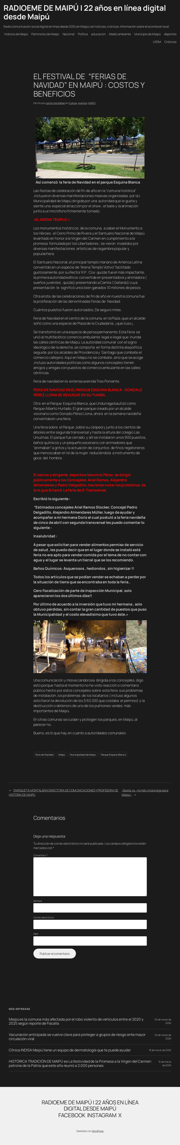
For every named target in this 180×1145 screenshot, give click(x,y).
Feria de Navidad (44, 754)
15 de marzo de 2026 (164, 1063)
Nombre (37, 901)
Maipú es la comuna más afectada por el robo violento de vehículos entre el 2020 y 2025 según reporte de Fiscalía (76, 1021)
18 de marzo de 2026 (160, 1050)
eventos (82, 103)
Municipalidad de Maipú (83, 754)
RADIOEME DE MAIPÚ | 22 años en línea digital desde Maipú (85, 12)
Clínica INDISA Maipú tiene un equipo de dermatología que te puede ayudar (70, 1050)
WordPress (98, 1131)
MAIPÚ (92, 103)
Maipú (61, 754)
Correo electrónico (43, 917)
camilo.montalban (55, 103)
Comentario (40, 855)
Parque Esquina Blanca (113, 754)
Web (35, 933)
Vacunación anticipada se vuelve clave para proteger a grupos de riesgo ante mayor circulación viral (77, 1037)
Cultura (73, 103)
